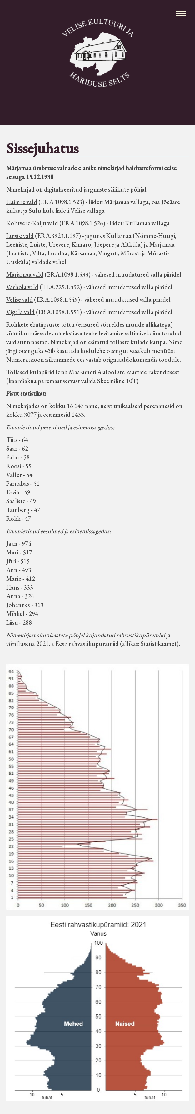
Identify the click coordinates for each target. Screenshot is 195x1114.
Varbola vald (22, 287)
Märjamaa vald (24, 274)
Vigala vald (20, 312)
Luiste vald (20, 236)
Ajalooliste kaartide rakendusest (138, 372)
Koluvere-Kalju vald (32, 223)
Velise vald (19, 299)
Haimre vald (21, 202)
